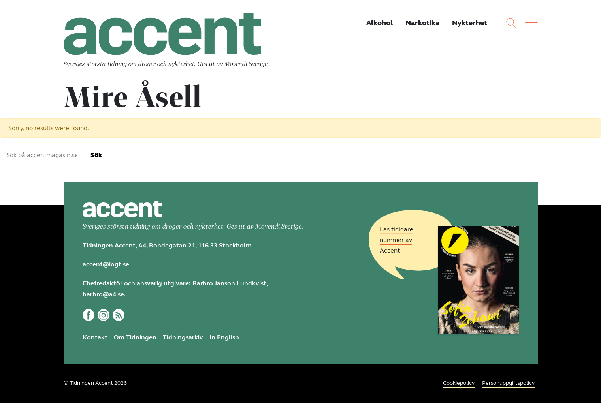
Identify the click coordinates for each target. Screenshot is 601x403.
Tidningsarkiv (183, 337)
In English (224, 337)
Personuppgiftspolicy (508, 383)
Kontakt (95, 337)
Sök (96, 155)
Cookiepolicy (459, 383)
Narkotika (422, 23)
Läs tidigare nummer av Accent (396, 239)
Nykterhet (469, 23)
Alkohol (379, 23)
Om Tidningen (135, 337)
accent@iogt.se (106, 264)
